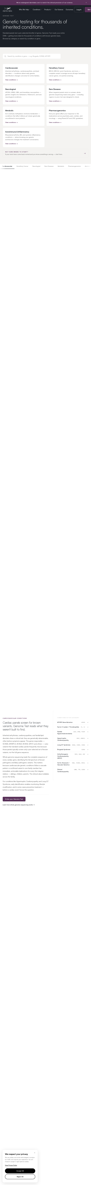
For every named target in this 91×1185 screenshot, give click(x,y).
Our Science (59, 10)
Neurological (36, 166)
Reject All (20, 1177)
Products (48, 10)
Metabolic (61, 166)
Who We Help (24, 10)
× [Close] (34, 1152)
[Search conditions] (32, 56)
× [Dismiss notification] (86, 2)
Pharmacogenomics (74, 166)
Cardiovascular (7, 166)
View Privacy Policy (11, 1165)
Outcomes (69, 10)
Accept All (20, 1171)
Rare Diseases (49, 166)
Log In (79, 10)
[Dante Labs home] (7, 9)
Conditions (37, 10)
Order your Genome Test (14, 799)
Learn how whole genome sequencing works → (19, 805)
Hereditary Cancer (22, 166)
